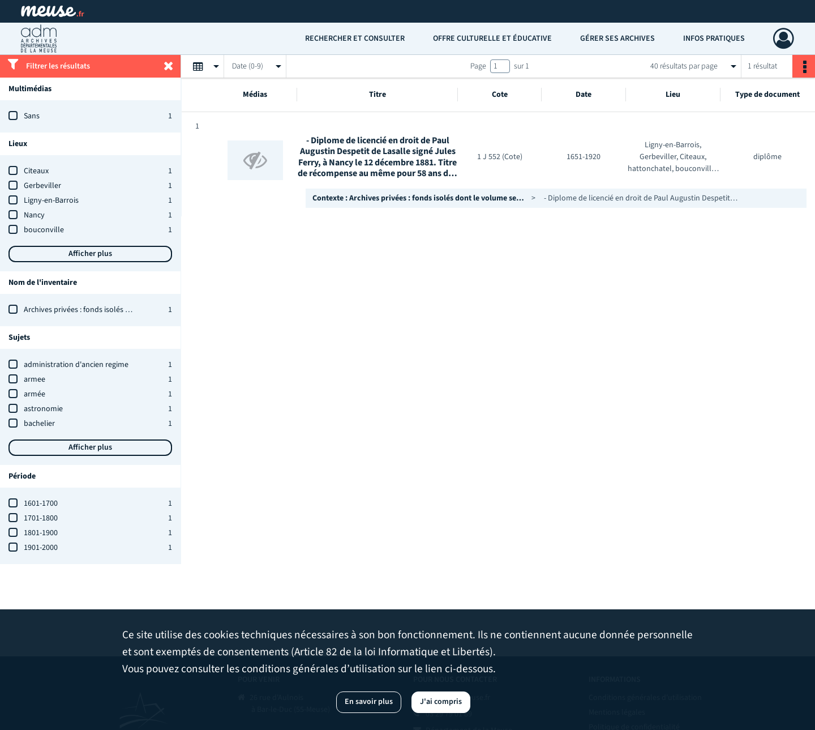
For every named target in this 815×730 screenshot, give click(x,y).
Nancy (34, 215)
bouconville (44, 230)
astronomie (43, 409)
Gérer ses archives (617, 38)
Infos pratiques (714, 38)
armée (34, 394)
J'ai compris (441, 701)
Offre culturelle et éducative (492, 38)
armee (34, 379)
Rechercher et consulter (355, 38)
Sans (32, 116)
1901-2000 (41, 547)
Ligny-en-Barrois (51, 200)
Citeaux (36, 171)
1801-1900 (41, 533)
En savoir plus (369, 701)
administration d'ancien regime (76, 364)
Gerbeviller (42, 185)
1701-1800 (41, 518)
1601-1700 (41, 503)
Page (478, 66)
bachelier (39, 423)
